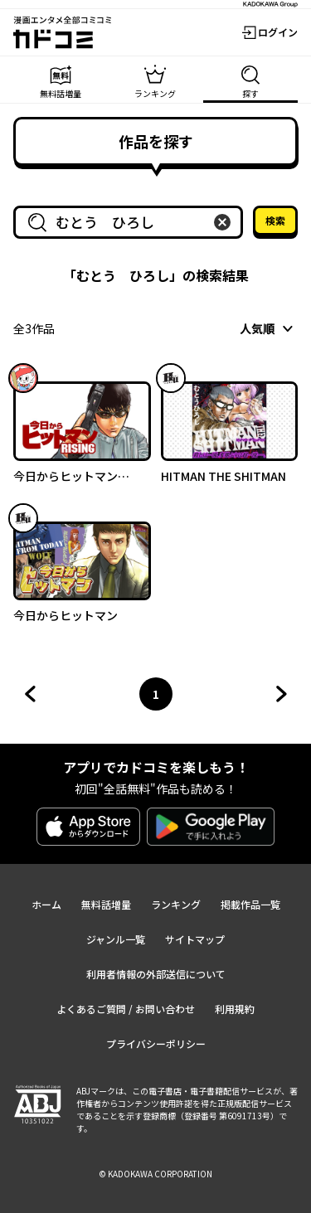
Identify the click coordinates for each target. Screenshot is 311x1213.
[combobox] (131, 222)
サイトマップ (195, 939)
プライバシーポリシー (156, 1043)
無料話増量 (106, 904)
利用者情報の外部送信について (156, 974)
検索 (275, 220)
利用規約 (235, 1009)
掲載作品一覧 (250, 904)
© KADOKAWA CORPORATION (155, 1173)
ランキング (176, 904)
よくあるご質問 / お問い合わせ (125, 1009)
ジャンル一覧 (115, 939)
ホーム (46, 904)
